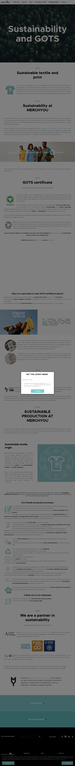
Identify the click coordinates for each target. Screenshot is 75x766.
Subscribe (38, 391)
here (40, 386)
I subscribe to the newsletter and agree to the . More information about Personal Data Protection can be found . (36, 385)
